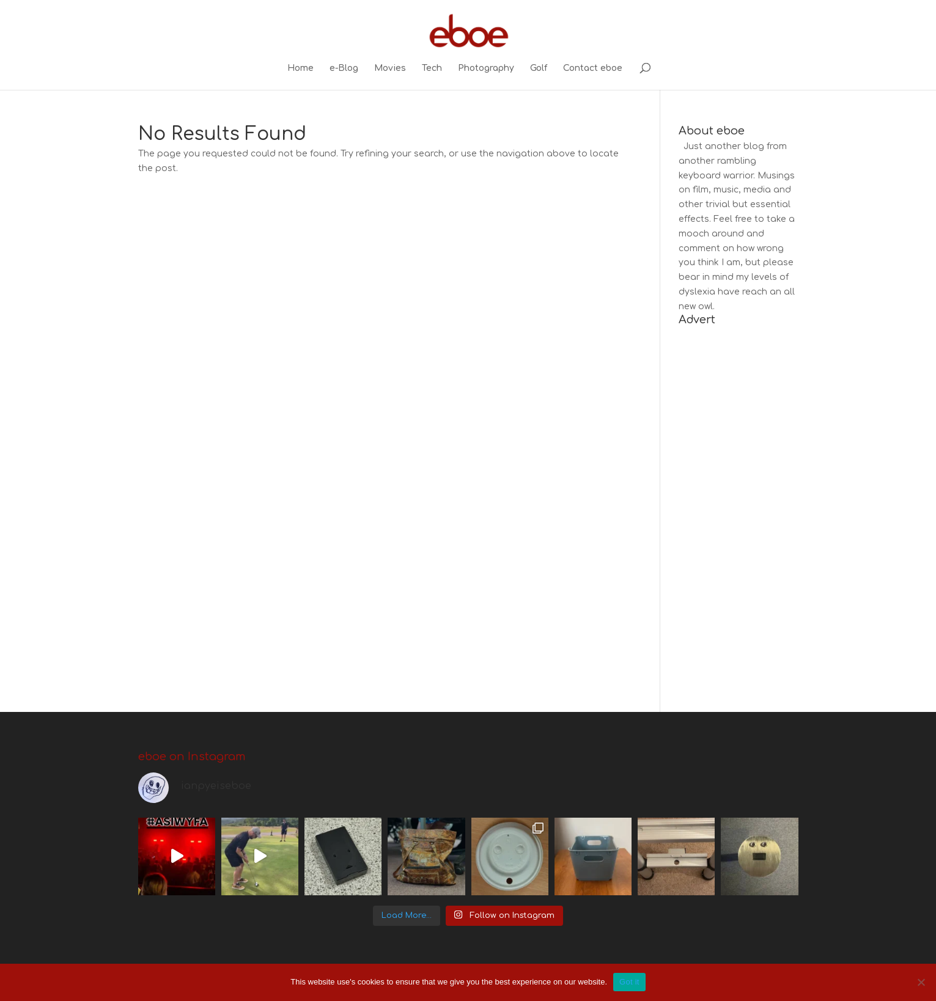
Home (300, 68)
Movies (390, 68)
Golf (538, 68)
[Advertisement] (738, 511)
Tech (432, 68)
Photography (486, 68)
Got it (629, 981)
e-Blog (344, 68)
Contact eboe (592, 68)
